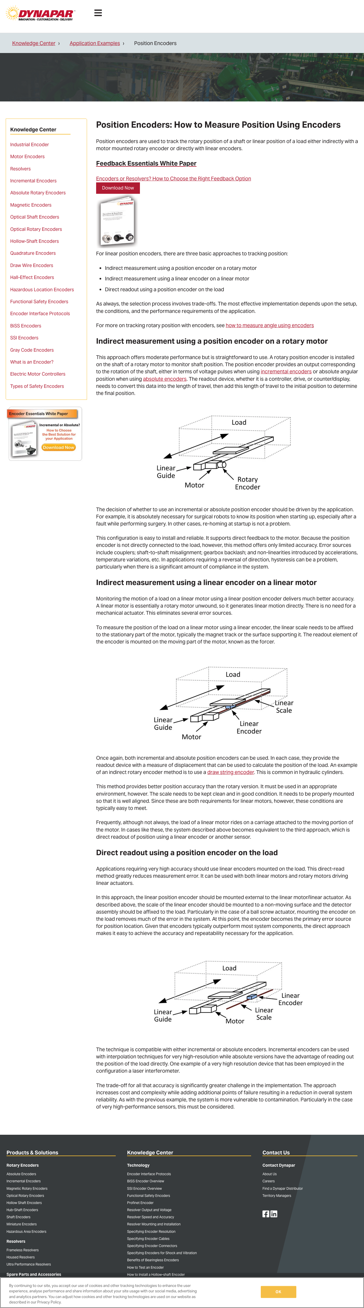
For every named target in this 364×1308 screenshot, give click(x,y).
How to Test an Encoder (145, 1267)
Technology (138, 1165)
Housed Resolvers (21, 1257)
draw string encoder (230, 772)
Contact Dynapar (278, 1165)
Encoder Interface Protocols (149, 1174)
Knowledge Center (33, 43)
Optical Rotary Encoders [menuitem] (36, 229)
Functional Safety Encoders (148, 1195)
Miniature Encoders (22, 1224)
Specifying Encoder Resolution (151, 1231)
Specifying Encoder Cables (148, 1238)
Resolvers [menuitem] (20, 169)
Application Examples (95, 43)
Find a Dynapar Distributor (282, 1188)
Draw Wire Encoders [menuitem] (31, 265)
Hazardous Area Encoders (26, 1231)
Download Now (118, 188)
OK (278, 1291)
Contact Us (276, 1152)
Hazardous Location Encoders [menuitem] (42, 290)
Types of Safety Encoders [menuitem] (37, 386)
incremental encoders (286, 371)
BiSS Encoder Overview (145, 1181)
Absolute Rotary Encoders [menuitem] (38, 193)
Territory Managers (276, 1195)
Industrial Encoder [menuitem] (29, 145)
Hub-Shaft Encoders (22, 1210)
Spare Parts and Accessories (34, 1274)
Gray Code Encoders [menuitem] (32, 350)
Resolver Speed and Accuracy (150, 1217)
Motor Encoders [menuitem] (27, 157)
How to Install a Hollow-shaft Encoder (156, 1274)
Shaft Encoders (18, 1217)
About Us (269, 1174)
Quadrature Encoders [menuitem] (33, 253)
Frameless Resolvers (23, 1250)
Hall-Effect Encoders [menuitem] (32, 277)
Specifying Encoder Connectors (152, 1246)
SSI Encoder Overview (144, 1188)
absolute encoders (165, 379)
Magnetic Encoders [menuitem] (30, 205)
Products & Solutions (32, 1152)
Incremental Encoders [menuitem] (33, 181)
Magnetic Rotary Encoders (27, 1188)
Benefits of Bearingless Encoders (153, 1260)
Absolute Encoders (21, 1174)
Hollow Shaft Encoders (24, 1203)
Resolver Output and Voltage (149, 1210)
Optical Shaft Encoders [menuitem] (34, 217)
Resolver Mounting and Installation (154, 1224)
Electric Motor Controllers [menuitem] (37, 374)
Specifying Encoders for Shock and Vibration (162, 1253)
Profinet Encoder (140, 1203)
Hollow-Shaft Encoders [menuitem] (34, 241)
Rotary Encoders (23, 1165)
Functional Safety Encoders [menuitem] (39, 302)
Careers (268, 1181)
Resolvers (16, 1241)
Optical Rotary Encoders (25, 1195)
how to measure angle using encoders (270, 325)
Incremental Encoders (24, 1181)
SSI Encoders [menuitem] (24, 338)
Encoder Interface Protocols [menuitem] (40, 314)
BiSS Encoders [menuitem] (25, 326)
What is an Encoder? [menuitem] (31, 362)
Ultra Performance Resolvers (29, 1264)
